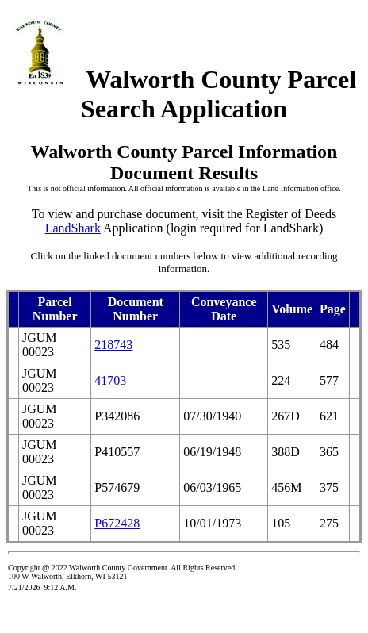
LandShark (73, 228)
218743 (113, 344)
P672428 (117, 523)
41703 (110, 380)
